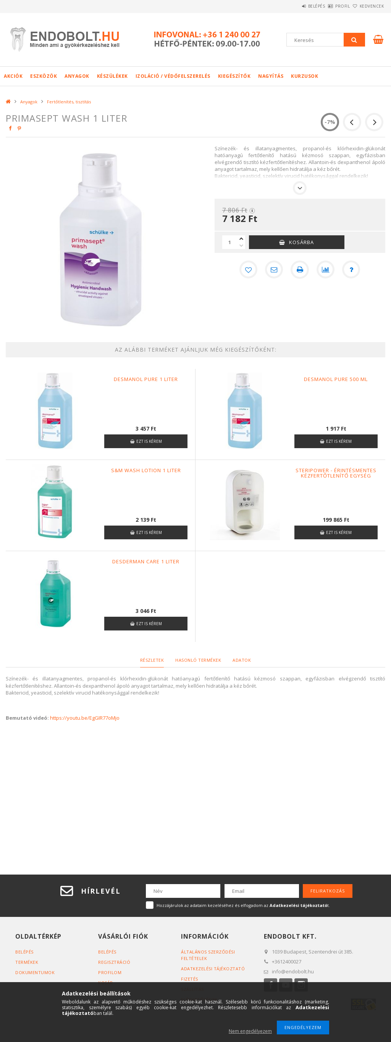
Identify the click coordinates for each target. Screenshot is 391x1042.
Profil (330, 6)
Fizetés (189, 979)
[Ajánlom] (274, 269)
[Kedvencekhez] (248, 269)
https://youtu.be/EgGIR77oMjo (85, 717)
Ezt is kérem (149, 441)
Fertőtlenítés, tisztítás (69, 102)
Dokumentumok (35, 972)
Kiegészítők (234, 76)
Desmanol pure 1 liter (146, 379)
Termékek (26, 962)
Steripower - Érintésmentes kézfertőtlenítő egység (336, 473)
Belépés (295, 6)
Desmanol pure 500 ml (336, 379)
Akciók (13, 76)
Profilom (109, 972)
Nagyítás (270, 76)
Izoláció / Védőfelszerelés (173, 76)
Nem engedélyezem (250, 1031)
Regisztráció (114, 962)
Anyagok (77, 76)
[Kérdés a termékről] (352, 269)
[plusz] (241, 238)
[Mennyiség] (230, 242)
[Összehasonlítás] (326, 269)
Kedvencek (367, 6)
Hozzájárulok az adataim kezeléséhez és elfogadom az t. (243, 905)
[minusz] (241, 245)
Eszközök (43, 76)
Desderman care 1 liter (145, 561)
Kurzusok (304, 76)
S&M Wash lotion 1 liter (146, 470)
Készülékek (112, 76)
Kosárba (301, 242)
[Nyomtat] (300, 269)
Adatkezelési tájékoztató (213, 968)
